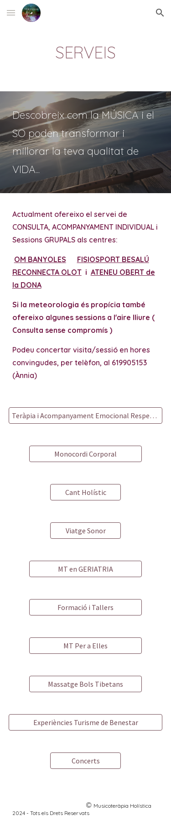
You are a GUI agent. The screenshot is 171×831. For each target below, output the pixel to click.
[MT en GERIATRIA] (85, 569)
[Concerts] (85, 760)
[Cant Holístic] (85, 492)
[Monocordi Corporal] (85, 454)
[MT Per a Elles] (85, 645)
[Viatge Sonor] (85, 530)
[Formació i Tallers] (85, 607)
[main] (86, 52)
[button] (11, 12)
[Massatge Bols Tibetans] (85, 684)
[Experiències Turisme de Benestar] (85, 722)
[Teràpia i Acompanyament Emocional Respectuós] (85, 415)
